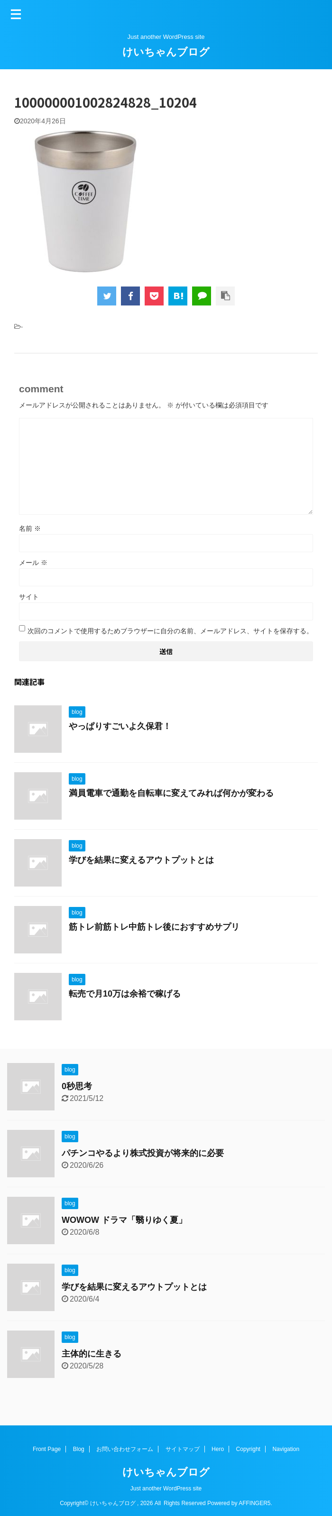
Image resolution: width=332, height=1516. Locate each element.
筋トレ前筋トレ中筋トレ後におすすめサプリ (154, 927)
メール (33, 562)
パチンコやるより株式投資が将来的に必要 (143, 1153)
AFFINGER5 (254, 1503)
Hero (218, 1449)
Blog (78, 1449)
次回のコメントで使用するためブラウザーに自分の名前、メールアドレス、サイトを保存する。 (170, 631)
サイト (29, 597)
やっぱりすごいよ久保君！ (120, 726)
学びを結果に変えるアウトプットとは (141, 860)
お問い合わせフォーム (124, 1449)
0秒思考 (77, 1086)
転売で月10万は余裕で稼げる (125, 993)
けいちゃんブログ (166, 52)
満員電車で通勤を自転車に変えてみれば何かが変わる (171, 793)
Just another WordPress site (166, 1488)
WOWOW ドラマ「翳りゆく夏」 (124, 1220)
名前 (30, 528)
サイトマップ (183, 1449)
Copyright (248, 1449)
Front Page (47, 1449)
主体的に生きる (91, 1354)
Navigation (285, 1449)
